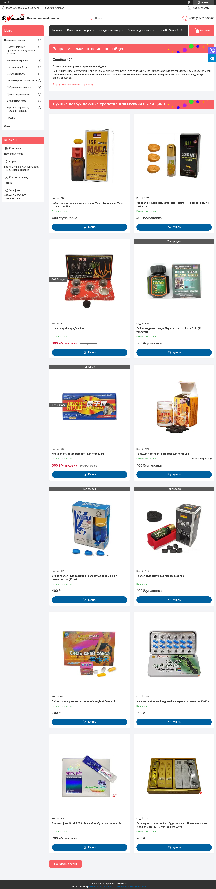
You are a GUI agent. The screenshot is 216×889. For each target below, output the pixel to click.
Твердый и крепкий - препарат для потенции (162, 453)
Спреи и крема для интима (22, 80)
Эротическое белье (18, 67)
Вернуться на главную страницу (73, 84)
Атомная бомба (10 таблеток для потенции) (78, 453)
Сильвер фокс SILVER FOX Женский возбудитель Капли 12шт (88, 823)
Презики (11, 117)
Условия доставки (139, 30)
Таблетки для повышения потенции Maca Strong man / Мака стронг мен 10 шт (87, 205)
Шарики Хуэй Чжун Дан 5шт (68, 328)
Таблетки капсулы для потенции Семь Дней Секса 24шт (85, 701)
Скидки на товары (111, 30)
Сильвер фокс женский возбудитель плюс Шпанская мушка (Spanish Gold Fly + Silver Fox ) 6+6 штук (171, 825)
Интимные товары (79, 30)
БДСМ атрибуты (16, 74)
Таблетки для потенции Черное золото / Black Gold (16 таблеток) (168, 330)
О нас (7, 126)
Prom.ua (123, 884)
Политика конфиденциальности (130, 887)
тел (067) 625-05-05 (172, 30)
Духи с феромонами (18, 94)
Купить (92, 227)
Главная (57, 30)
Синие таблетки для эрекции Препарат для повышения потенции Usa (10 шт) (84, 578)
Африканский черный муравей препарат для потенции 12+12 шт (173, 701)
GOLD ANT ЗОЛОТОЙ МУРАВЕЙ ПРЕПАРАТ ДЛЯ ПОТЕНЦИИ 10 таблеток (172, 205)
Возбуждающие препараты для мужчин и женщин (21, 50)
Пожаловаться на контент (100, 887)
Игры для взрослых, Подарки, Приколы (18, 109)
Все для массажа (16, 100)
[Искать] (90, 18)
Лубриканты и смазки (19, 87)
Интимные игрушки (17, 60)
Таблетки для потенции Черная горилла (160, 576)
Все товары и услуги (65, 863)
